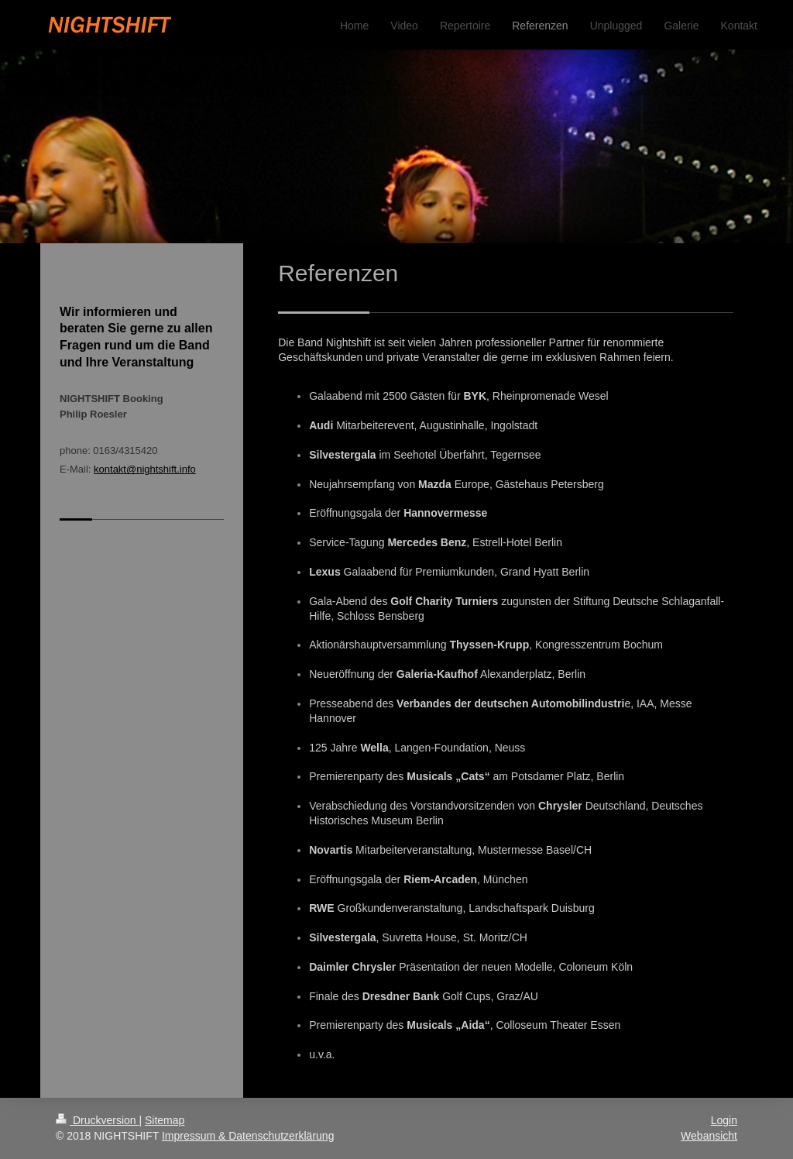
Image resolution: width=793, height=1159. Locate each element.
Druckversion (97, 1120)
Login (724, 1120)
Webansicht (709, 1136)
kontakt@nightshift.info (145, 469)
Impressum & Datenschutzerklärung (248, 1136)
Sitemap (164, 1120)
